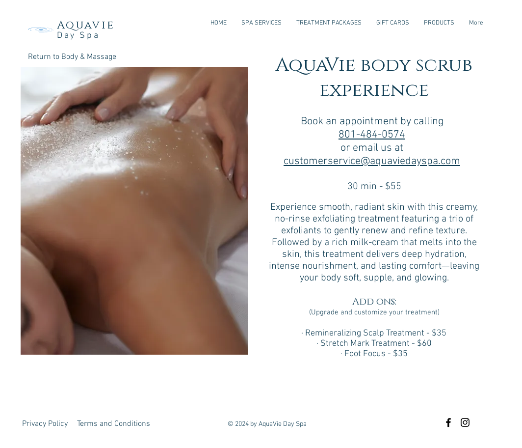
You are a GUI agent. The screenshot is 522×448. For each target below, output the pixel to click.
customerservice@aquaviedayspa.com (372, 161)
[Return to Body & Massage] (72, 57)
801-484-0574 (372, 134)
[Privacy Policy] (45, 424)
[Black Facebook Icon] (448, 422)
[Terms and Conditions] (113, 424)
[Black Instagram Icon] (465, 422)
